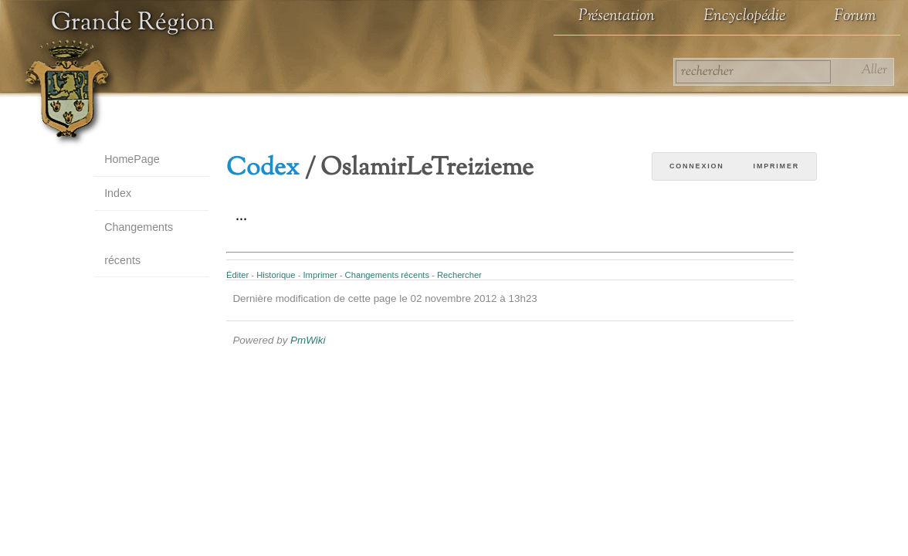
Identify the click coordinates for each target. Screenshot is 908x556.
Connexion (696, 166)
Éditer (237, 275)
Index (117, 193)
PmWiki (307, 340)
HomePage (132, 159)
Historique (275, 275)
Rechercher (459, 275)
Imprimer (776, 166)
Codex (263, 168)
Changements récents (138, 243)
